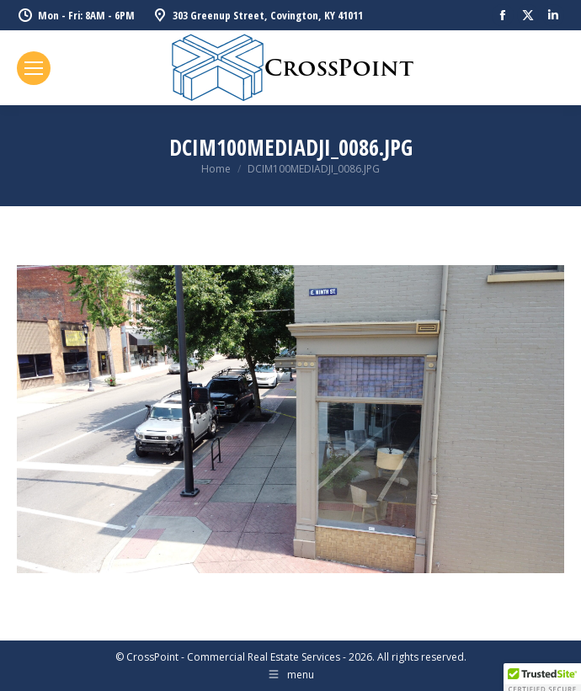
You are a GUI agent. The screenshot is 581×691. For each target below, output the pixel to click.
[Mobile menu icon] (34, 68)
